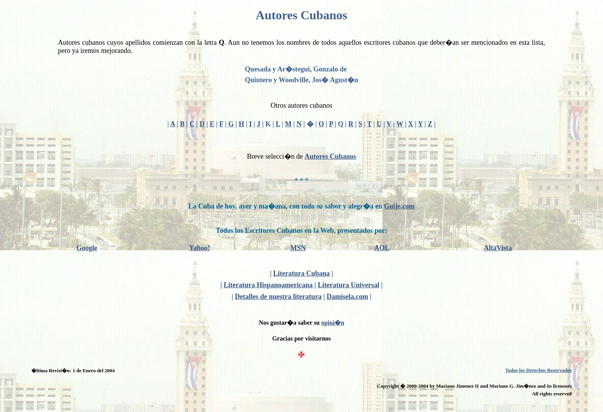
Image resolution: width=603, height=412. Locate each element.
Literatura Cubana (301, 273)
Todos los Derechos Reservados (538, 370)
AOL (381, 248)
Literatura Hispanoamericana (268, 285)
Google (86, 248)
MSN (298, 248)
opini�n (332, 322)
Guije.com (399, 206)
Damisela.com (347, 296)
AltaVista (498, 248)
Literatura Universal (348, 285)
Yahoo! (199, 248)
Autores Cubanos (330, 156)
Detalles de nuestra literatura (278, 296)
